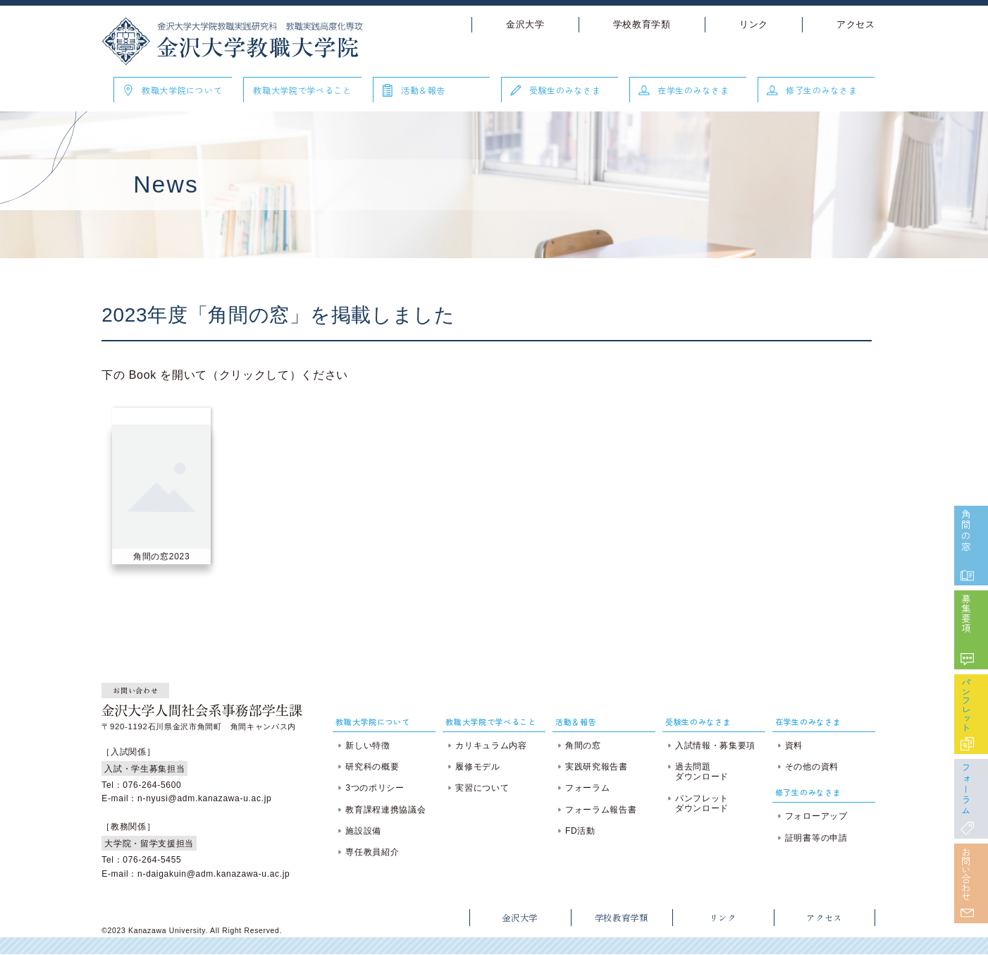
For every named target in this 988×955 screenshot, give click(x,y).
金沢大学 (519, 24)
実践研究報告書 (595, 767)
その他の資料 (807, 767)
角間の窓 (963, 506)
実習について (483, 788)
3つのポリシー (378, 788)
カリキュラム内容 (493, 745)
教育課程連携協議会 (389, 810)
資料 (789, 745)
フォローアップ (812, 816)
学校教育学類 (636, 24)
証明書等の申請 (812, 838)
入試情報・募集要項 (713, 745)
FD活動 (579, 831)
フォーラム (963, 780)
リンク (747, 24)
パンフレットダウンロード (700, 803)
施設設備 (367, 831)
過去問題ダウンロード (700, 771)
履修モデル (479, 767)
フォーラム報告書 (600, 810)
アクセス (849, 24)
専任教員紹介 (375, 852)
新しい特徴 (371, 745)
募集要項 (963, 593)
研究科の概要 (375, 767)
